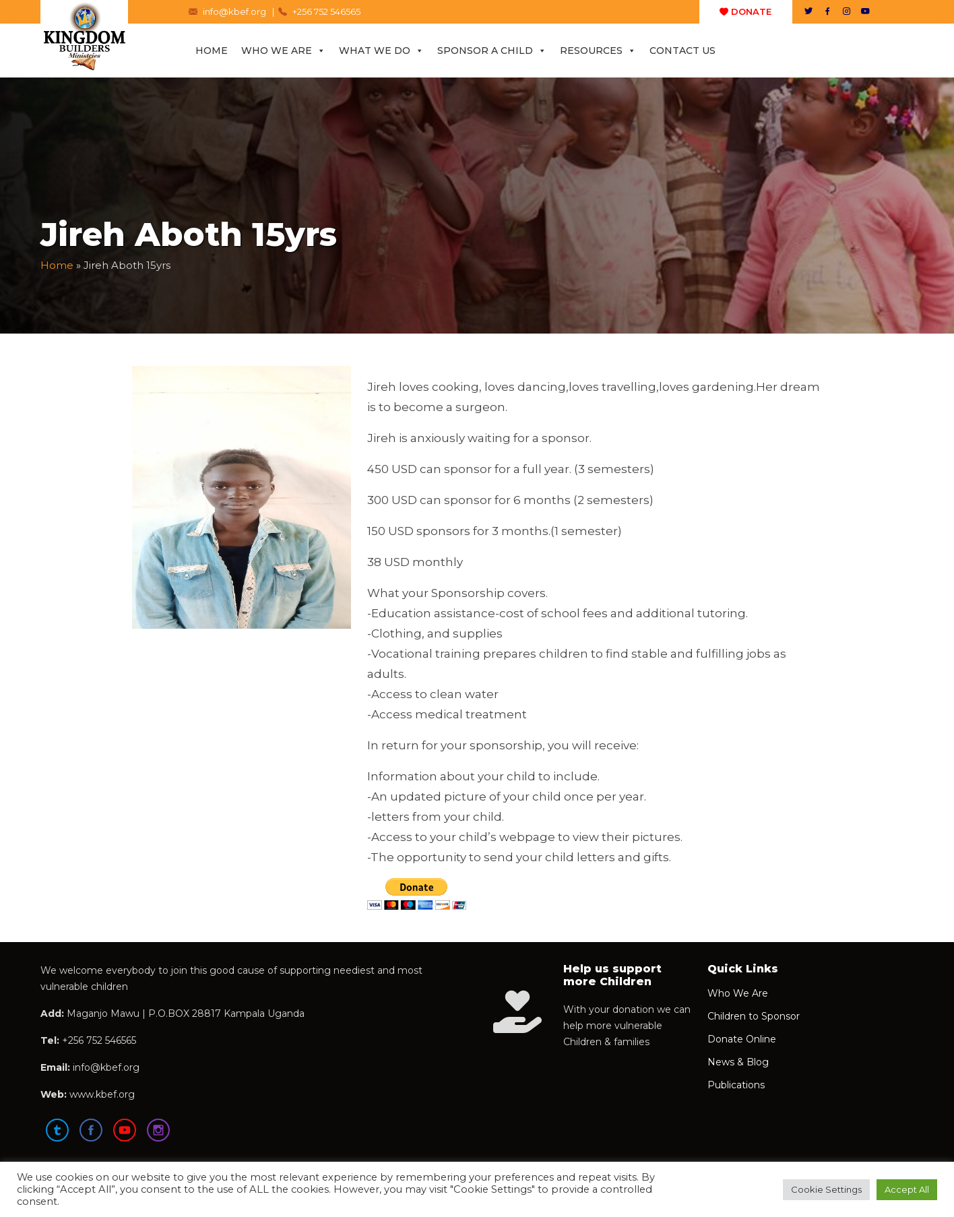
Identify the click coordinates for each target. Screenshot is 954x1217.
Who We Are (283, 50)
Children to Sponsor (753, 1016)
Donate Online (741, 1039)
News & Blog (738, 1062)
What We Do (381, 50)
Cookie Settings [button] (826, 1189)
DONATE (745, 11)
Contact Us (682, 50)
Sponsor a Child (491, 50)
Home (211, 50)
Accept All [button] (907, 1189)
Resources (598, 50)
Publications (736, 1085)
